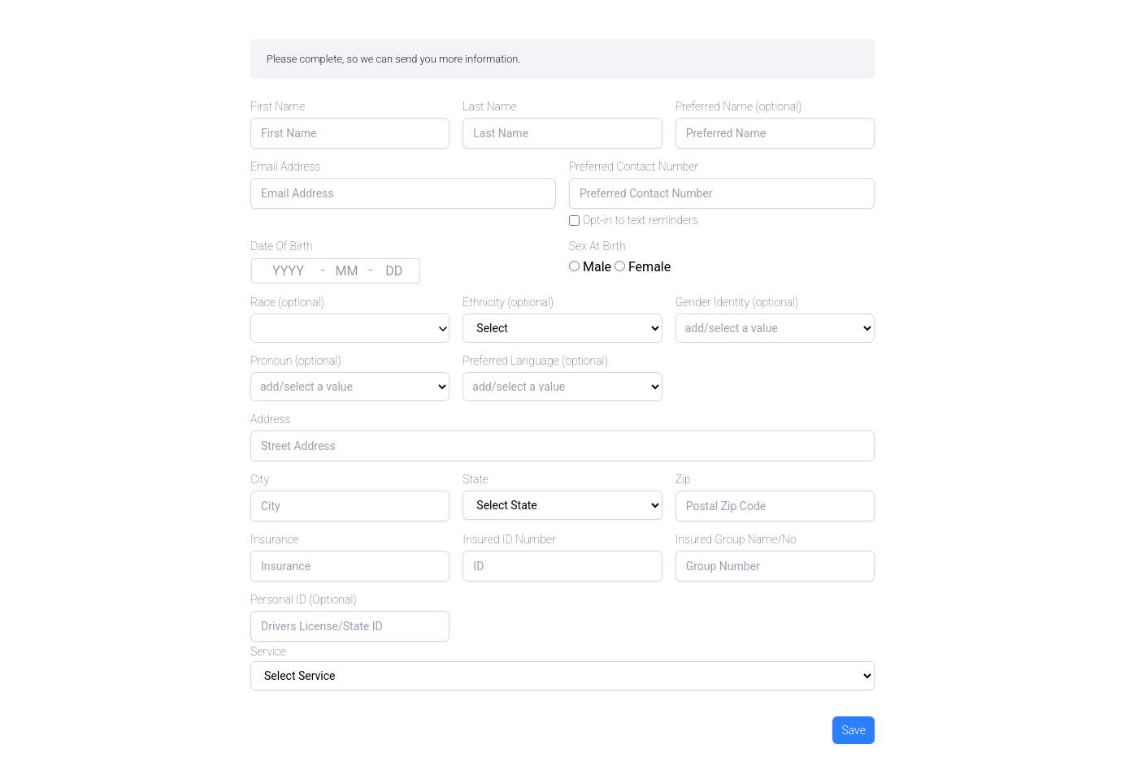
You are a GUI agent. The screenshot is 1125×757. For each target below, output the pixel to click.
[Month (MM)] (346, 271)
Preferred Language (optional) (535, 360)
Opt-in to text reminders (640, 220)
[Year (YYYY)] (288, 271)
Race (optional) (287, 302)
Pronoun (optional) (295, 360)
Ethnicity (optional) (508, 302)
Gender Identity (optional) (737, 302)
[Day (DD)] (394, 271)
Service (268, 651)
